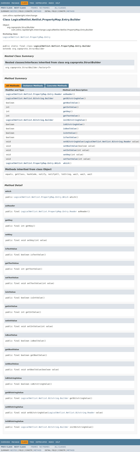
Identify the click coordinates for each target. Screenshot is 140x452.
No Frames (44, 8)
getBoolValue (70, 103)
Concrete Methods (57, 86)
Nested (13, 11)
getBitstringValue (73, 98)
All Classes (60, 8)
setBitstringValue (73, 141)
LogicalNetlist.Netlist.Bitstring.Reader (108, 141)
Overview (5, 3)
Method (37, 11)
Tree (32, 3)
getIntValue (69, 107)
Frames (34, 8)
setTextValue (70, 159)
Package (15, 3)
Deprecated (41, 3)
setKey (66, 154)
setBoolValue (70, 146)
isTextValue (69, 137)
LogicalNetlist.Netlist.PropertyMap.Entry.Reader (34, 94)
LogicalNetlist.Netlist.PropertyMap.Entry (26, 37)
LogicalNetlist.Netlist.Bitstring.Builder (29, 98)
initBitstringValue (74, 120)
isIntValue (69, 133)
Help (58, 3)
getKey (66, 111)
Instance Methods (33, 86)
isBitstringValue (72, 124)
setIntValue (69, 150)
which (66, 163)
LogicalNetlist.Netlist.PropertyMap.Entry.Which (33, 163)
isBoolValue (69, 128)
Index (51, 3)
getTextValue (70, 116)
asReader (68, 94)
